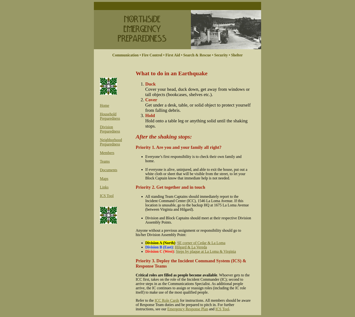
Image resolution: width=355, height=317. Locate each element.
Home (104, 105)
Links (104, 187)
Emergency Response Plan (187, 309)
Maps (104, 179)
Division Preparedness (110, 129)
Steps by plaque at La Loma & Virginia (206, 251)
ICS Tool (107, 196)
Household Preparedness (110, 116)
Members (107, 153)
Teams (105, 161)
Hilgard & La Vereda (191, 247)
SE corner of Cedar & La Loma (201, 243)
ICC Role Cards (167, 300)
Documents (108, 170)
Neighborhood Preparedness (111, 142)
